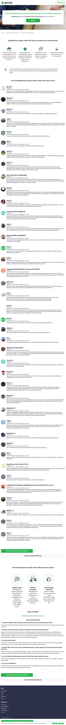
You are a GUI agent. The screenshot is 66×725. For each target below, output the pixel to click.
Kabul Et (61, 723)
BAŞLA (33, 20)
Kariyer (2, 698)
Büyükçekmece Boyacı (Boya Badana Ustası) (33, 616)
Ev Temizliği (3, 704)
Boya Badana (3, 708)
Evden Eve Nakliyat (5, 706)
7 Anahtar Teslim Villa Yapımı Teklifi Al (17, 551)
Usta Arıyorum (4, 710)
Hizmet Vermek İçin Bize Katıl (33, 556)
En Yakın (2, 712)
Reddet (54, 723)
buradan (40, 723)
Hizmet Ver (60, 2)
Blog (2, 694)
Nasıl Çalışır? (3, 690)
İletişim (2, 692)
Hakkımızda (3, 696)
